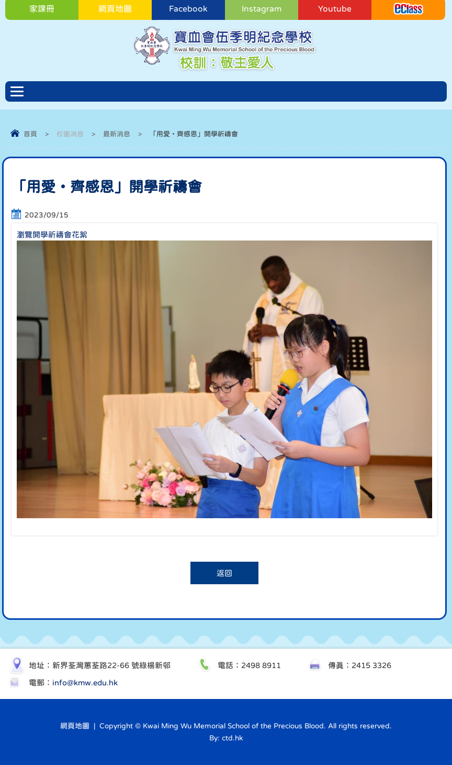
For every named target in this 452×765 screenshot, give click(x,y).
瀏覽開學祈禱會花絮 (52, 234)
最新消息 (116, 133)
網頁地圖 (74, 725)
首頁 (30, 133)
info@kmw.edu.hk (85, 682)
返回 (224, 573)
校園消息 (70, 133)
